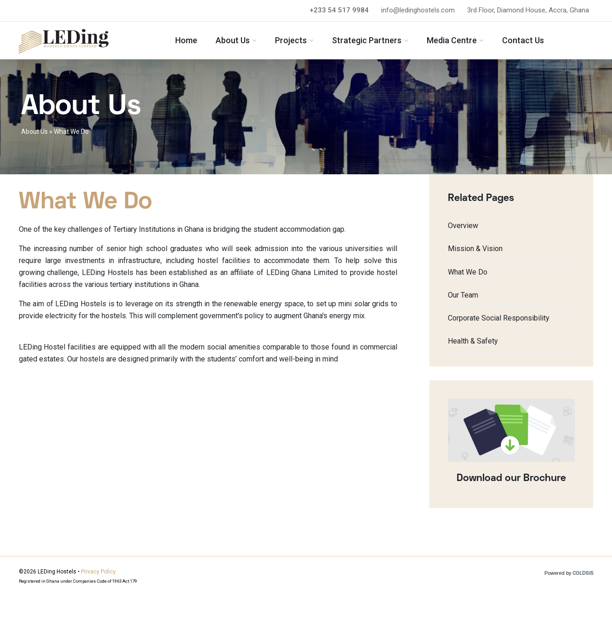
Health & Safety (473, 341)
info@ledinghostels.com (418, 10)
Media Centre (472, 42)
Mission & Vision (475, 248)
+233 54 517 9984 (339, 10)
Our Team (463, 295)
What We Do (467, 272)
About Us (253, 42)
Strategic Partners (387, 42)
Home (207, 42)
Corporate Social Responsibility (498, 318)
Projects (311, 42)
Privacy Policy (98, 571)
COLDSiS (583, 573)
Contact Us (544, 42)
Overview (463, 225)
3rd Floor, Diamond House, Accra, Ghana (528, 10)
